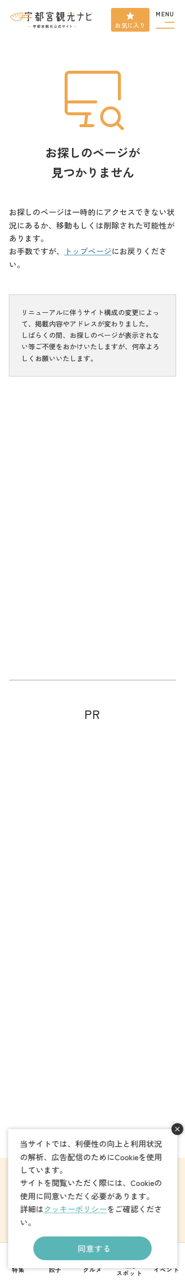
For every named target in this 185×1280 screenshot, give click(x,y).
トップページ (87, 251)
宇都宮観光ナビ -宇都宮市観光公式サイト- (52, 20)
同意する (94, 1248)
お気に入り (130, 25)
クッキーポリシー (75, 1209)
